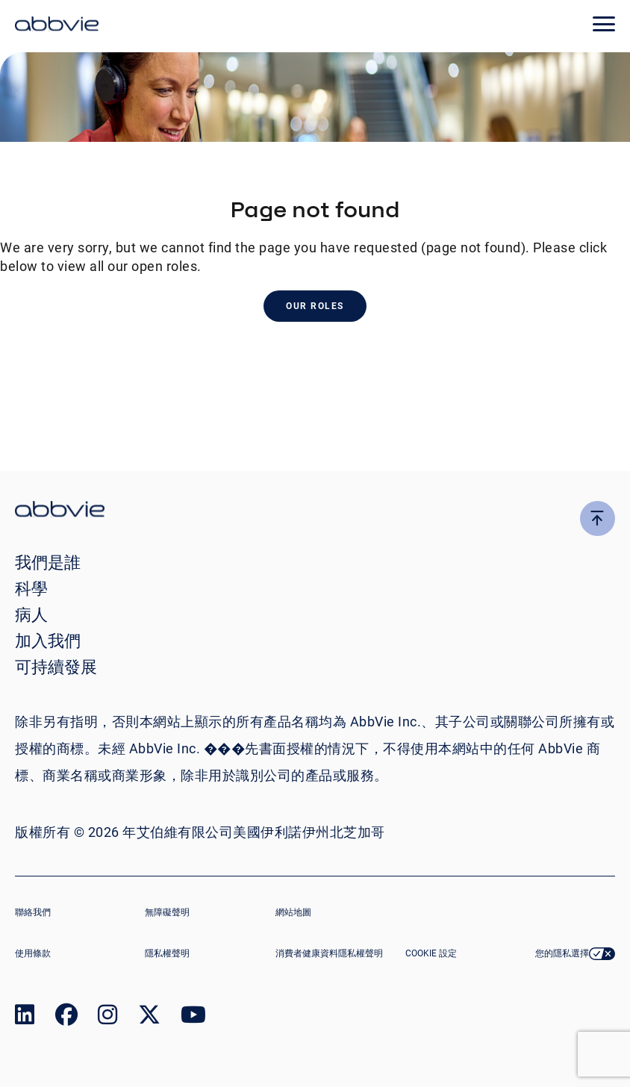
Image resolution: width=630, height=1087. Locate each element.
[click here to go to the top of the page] (597, 518)
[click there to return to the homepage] (315, 511)
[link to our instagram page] (107, 1018)
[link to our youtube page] (193, 1018)
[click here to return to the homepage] (57, 26)
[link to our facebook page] (66, 1018)
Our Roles (315, 306)
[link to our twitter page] (149, 1018)
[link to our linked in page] (24, 1018)
